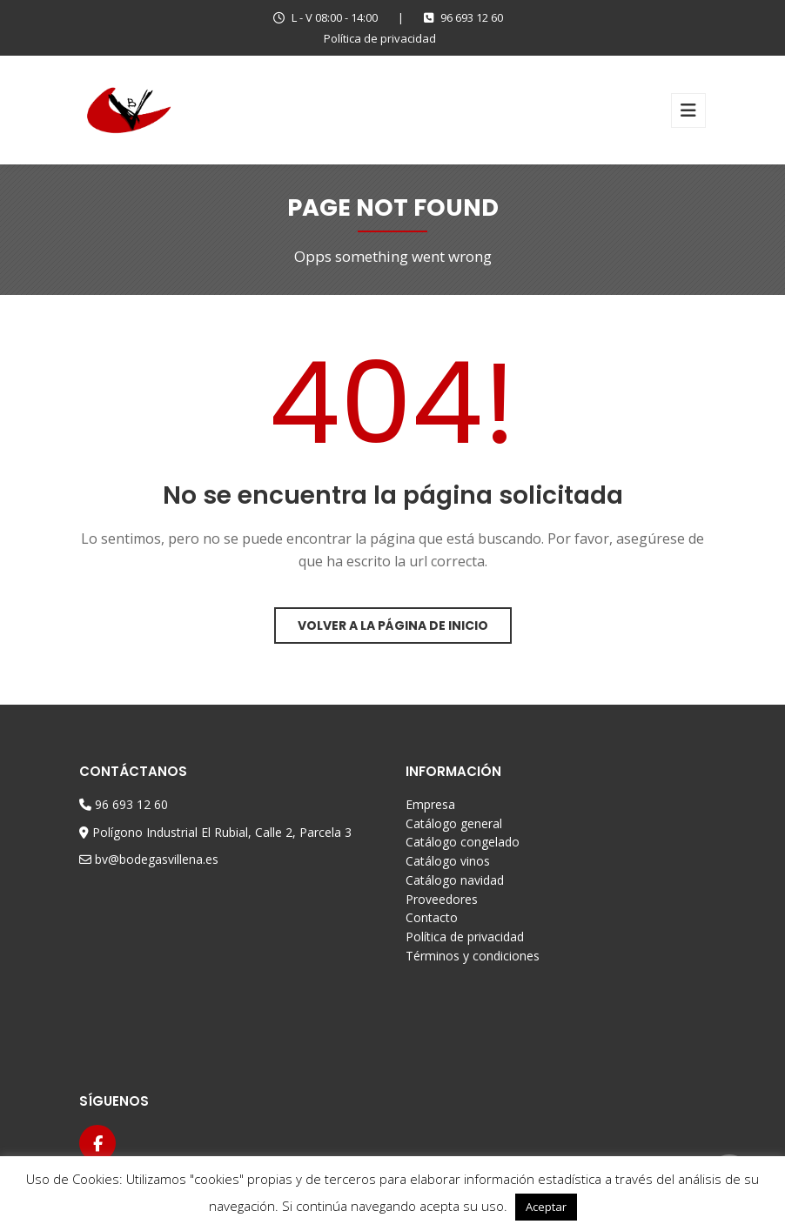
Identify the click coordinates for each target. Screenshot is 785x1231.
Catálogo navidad (455, 880)
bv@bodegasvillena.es (156, 859)
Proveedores (442, 899)
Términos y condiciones (473, 955)
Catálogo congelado (463, 841)
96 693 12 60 (463, 17)
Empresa (430, 804)
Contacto (432, 917)
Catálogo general (454, 823)
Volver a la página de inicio (393, 625)
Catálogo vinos (448, 861)
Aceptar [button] (546, 1206)
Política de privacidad (380, 38)
